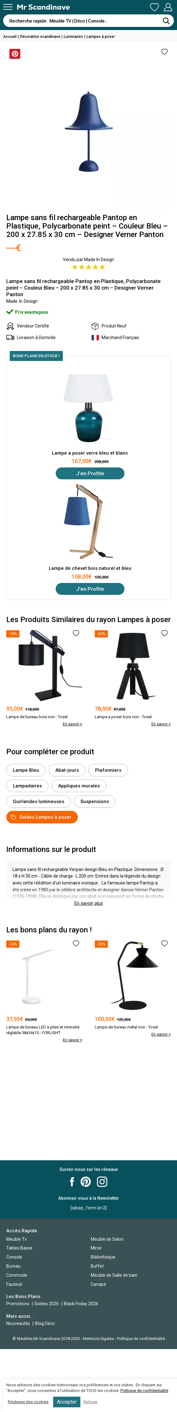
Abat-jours (67, 770)
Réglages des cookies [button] (28, 1401)
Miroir (96, 1247)
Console (14, 1257)
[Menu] (8, 6)
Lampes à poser (101, 36)
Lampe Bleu (26, 770)
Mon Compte (168, 7)
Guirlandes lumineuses (38, 801)
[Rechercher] (166, 20)
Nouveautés (18, 1323)
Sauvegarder (13, 54)
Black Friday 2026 (81, 1303)
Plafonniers (108, 770)
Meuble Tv (16, 1239)
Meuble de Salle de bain (114, 1275)
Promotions (17, 1303)
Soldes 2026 (47, 1303)
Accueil (10, 36)
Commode (16, 1275)
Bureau (13, 1266)
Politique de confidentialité (141, 1338)
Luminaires (73, 36)
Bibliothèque (103, 1257)
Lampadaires (27, 786)
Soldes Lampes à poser (41, 817)
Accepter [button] (67, 1402)
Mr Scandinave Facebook (72, 1181)
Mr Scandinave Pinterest (86, 1182)
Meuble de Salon (107, 1239)
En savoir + (72, 724)
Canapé (98, 1284)
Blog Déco (45, 1323)
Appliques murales (79, 786)
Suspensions (94, 801)
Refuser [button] (90, 1401)
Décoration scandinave (40, 36)
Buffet (97, 1266)
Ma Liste (154, 7)
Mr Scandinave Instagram (102, 1182)
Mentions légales (98, 1338)
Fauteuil (14, 1284)
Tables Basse (19, 1247)
